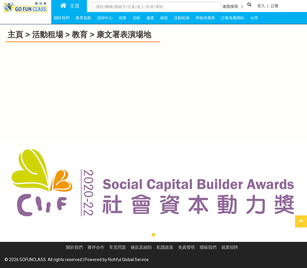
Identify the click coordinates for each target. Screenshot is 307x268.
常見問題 (117, 247)
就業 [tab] (123, 18)
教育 (80, 34)
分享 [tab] (254, 18)
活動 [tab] (136, 18)
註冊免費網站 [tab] (232, 18)
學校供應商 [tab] (205, 18)
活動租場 (47, 34)
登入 (261, 6)
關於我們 (74, 247)
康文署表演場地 (124, 34)
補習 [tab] (164, 18)
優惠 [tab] (150, 18)
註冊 (275, 6)
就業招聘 (229, 247)
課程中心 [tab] (105, 18)
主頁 (69, 6)
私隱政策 (164, 247)
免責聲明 (186, 247)
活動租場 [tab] (181, 18)
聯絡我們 (208, 247)
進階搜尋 (230, 6)
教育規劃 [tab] (83, 18)
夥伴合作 (96, 247)
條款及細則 (141, 247)
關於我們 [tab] (62, 18)
